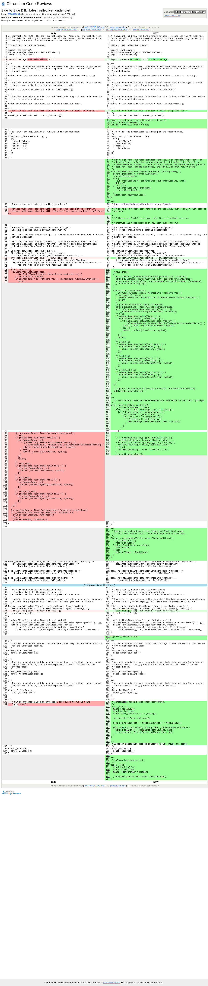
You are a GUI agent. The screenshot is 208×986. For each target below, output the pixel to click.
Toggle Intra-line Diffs (66, 29)
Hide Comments (141, 29)
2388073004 (14, 14)
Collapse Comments (117, 29)
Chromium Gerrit (111, 982)
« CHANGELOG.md (94, 27)
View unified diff (172, 15)
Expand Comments (91, 29)
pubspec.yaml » (118, 27)
